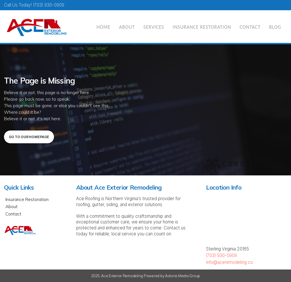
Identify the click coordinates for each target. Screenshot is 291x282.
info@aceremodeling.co (229, 262)
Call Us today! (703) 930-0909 (34, 5)
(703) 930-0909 (221, 255)
